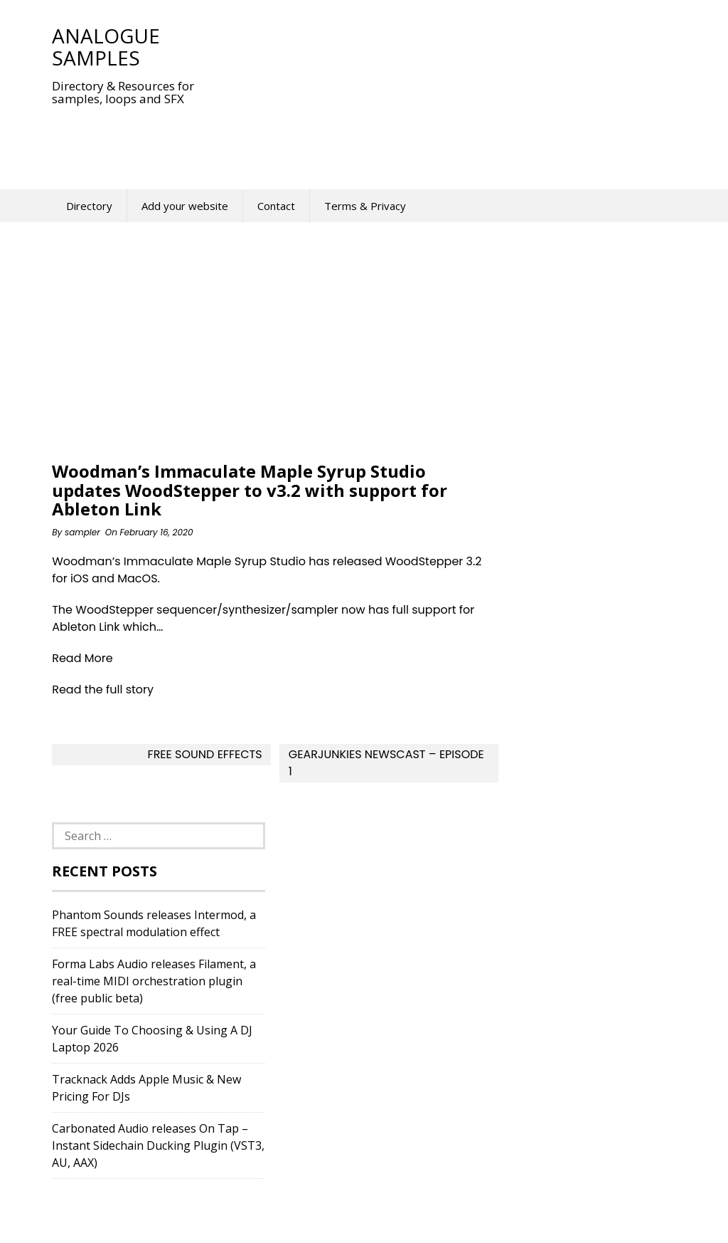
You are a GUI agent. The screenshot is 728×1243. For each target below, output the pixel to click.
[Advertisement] (310, 138)
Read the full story (103, 689)
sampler (82, 532)
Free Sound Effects (205, 754)
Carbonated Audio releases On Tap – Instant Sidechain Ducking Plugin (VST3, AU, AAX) (158, 1145)
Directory (89, 206)
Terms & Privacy (365, 206)
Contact (276, 206)
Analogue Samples (106, 46)
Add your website (184, 206)
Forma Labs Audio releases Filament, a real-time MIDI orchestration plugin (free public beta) (154, 981)
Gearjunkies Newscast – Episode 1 (386, 763)
